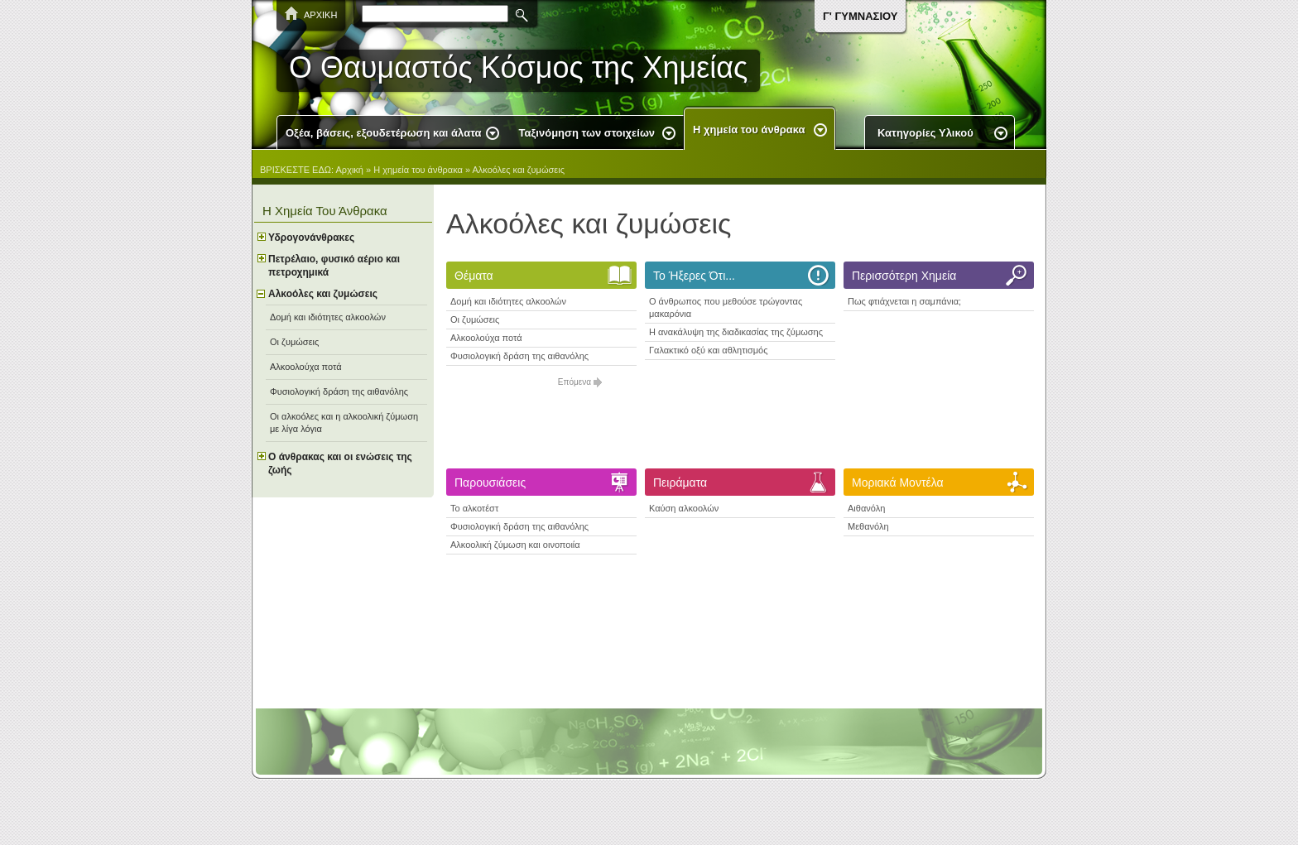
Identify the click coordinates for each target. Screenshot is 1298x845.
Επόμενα (574, 381)
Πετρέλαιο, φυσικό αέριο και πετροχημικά (334, 265)
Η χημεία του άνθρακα (749, 129)
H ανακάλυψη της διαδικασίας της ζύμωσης (736, 332)
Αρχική (349, 170)
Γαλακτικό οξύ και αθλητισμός (708, 350)
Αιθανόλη (866, 508)
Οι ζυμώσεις (474, 319)
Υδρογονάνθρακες (311, 237)
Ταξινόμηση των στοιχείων (587, 133)
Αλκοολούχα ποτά (486, 338)
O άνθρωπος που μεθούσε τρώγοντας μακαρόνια (725, 307)
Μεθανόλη (868, 526)
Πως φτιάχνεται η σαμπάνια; (904, 301)
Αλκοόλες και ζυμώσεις (519, 170)
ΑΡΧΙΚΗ (320, 15)
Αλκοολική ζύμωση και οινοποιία (515, 545)
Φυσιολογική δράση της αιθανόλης (519, 356)
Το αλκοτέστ (474, 508)
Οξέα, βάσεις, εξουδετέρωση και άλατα (384, 133)
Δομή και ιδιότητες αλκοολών (508, 301)
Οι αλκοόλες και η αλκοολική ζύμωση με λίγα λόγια (344, 422)
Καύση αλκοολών (684, 508)
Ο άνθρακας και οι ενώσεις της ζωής (340, 463)
